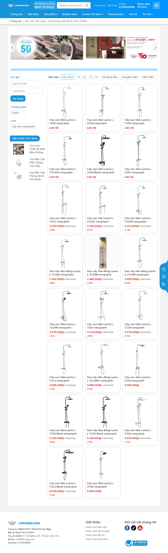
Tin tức (148, 15)
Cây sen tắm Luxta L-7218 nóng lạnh (100, 485)
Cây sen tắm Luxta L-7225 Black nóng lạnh (63, 432)
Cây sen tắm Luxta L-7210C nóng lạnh (100, 219)
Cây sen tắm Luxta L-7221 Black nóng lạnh (63, 485)
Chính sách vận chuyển (98, 531)
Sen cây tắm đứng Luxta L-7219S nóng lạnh (64, 272)
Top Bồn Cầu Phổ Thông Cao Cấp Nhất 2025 (37, 162)
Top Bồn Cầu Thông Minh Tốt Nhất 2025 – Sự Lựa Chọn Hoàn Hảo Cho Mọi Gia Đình (37, 176)
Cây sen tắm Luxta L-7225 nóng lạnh (138, 121)
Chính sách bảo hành (97, 539)
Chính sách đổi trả (95, 535)
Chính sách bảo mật (96, 527)
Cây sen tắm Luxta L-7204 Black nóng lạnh (100, 170)
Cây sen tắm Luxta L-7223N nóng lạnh (138, 219)
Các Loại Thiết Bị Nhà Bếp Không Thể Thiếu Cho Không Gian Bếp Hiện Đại (37, 149)
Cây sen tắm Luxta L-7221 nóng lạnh (62, 379)
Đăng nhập (144, 3)
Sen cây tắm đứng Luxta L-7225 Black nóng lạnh (102, 432)
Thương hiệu (117, 15)
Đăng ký (142, 6)
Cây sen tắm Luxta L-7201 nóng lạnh (100, 325)
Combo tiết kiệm (93, 15)
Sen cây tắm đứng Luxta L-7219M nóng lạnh (102, 272)
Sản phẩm (52, 15)
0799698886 (24, 542)
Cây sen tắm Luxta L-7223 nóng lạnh (62, 219)
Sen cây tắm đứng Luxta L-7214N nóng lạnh (140, 272)
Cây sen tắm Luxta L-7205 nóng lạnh (62, 121)
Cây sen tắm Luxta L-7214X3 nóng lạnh (62, 170)
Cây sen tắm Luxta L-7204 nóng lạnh (138, 432)
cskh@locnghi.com (25, 539)
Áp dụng (18, 98)
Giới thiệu (112, 5)
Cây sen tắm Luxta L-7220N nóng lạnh (62, 325)
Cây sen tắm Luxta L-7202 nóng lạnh (138, 170)
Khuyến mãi (71, 15)
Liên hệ (133, 14)
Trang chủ (99, 5)
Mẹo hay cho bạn (25, 138)
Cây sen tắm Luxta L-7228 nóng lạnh (100, 121)
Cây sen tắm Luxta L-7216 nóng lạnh (138, 379)
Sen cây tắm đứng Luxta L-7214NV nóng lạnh (102, 379)
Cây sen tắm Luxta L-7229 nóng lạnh (138, 325)
